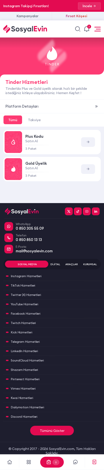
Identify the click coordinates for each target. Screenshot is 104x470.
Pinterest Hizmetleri (25, 379)
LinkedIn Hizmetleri (24, 351)
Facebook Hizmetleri (25, 314)
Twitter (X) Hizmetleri (26, 295)
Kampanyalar (27, 16)
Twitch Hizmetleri (23, 323)
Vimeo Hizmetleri (23, 388)
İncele (89, 6)
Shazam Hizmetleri (24, 370)
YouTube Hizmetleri (24, 304)
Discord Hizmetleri (24, 417)
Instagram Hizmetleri (26, 276)
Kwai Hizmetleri (22, 398)
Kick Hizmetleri (21, 332)
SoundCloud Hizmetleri (27, 360)
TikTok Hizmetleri (23, 285)
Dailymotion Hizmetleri (27, 407)
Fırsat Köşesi (76, 16)
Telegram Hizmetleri (25, 342)
